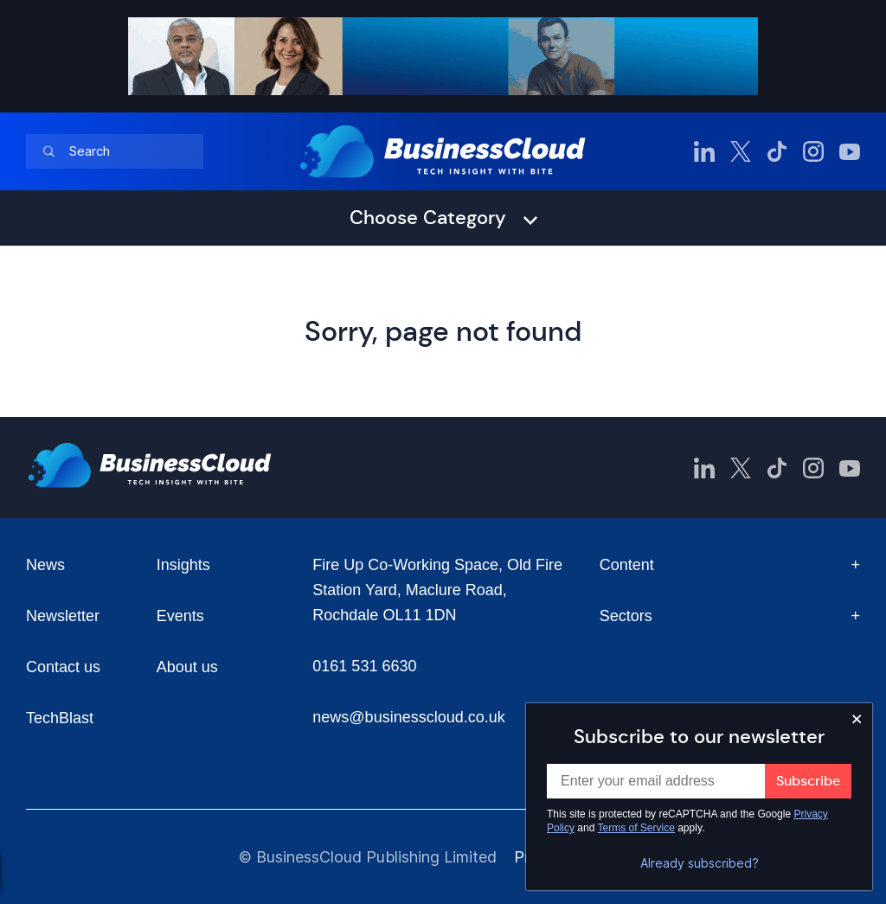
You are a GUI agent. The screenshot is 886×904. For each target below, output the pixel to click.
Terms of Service (636, 828)
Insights (183, 565)
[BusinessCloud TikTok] (777, 151)
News (45, 565)
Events (180, 616)
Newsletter (63, 616)
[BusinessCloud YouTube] (849, 151)
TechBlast (59, 718)
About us (187, 667)
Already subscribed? (699, 863)
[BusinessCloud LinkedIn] (704, 151)
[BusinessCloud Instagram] (813, 151)
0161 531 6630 (364, 666)
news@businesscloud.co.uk (408, 717)
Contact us (63, 667)
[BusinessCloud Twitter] (740, 151)
